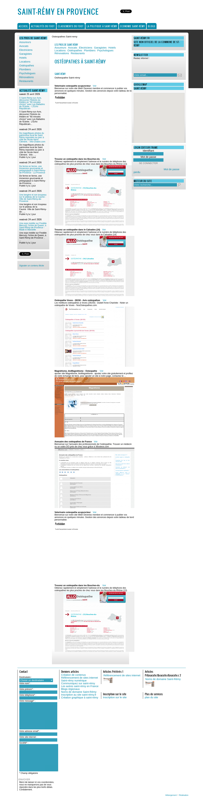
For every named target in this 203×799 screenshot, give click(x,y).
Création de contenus (73, 674)
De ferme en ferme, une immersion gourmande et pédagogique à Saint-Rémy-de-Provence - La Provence (32, 169)
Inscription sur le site (115, 697)
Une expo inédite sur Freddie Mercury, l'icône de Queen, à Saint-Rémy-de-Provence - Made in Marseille (33, 226)
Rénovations (26, 77)
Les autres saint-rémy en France (80, 686)
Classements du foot (71, 26)
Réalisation (183, 795)
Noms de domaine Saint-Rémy (79, 691)
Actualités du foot (43, 26)
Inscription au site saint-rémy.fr (78, 694)
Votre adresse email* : (29, 731)
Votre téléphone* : (27, 695)
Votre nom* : (25, 683)
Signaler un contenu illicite (31, 265)
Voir (94, 86)
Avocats (24, 46)
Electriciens (26, 50)
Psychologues (27, 73)
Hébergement (171, 795)
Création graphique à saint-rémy (79, 697)
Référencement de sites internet (79, 677)
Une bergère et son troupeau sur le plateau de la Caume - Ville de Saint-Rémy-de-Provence (32, 198)
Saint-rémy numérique (74, 680)
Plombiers (25, 69)
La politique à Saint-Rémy (102, 26)
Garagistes (25, 53)
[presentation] (156, 65)
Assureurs (25, 42)
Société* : (23, 743)
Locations (24, 61)
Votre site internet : (28, 737)
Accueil (23, 26)
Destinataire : (25, 677)
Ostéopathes (26, 65)
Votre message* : (27, 701)
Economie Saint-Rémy (132, 26)
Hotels (23, 57)
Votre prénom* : (26, 689)
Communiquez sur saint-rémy (78, 683)
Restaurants (26, 81)
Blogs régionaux (70, 689)
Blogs (151, 26)
